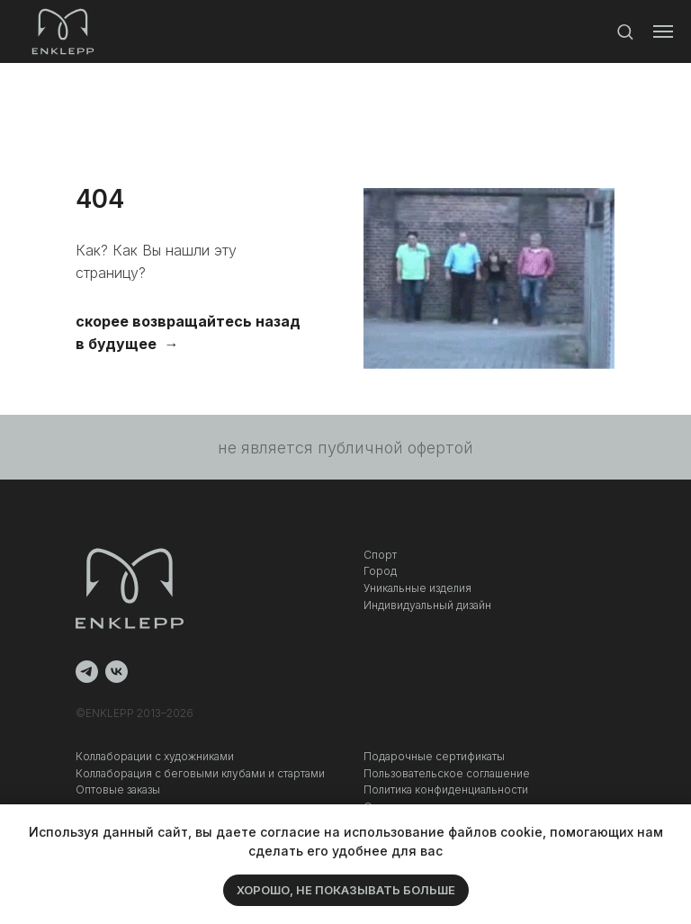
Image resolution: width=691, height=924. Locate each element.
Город (380, 571)
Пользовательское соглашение (446, 773)
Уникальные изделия (417, 588)
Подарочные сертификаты (434, 756)
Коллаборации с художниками (155, 756)
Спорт (380, 554)
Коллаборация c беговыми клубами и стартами (200, 773)
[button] (624, 31)
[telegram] (87, 671)
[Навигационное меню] (663, 31)
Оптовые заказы (118, 789)
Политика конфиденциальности (445, 789)
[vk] (116, 671)
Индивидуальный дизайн (427, 605)
